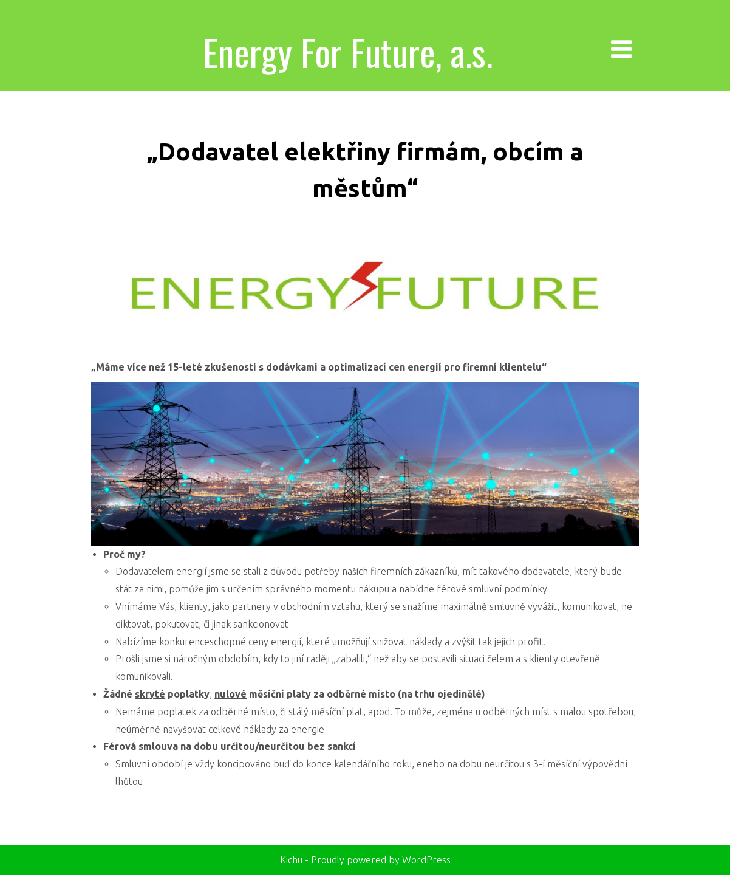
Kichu (292, 859)
